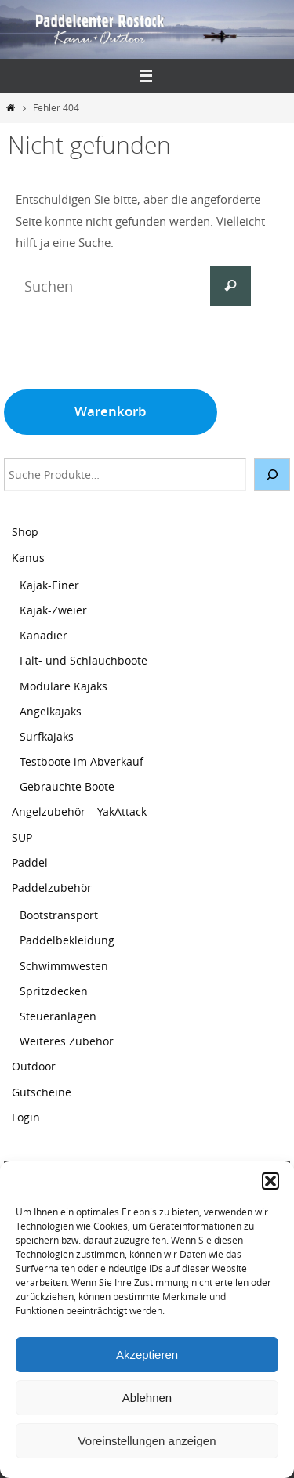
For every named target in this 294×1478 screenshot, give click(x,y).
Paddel (30, 862)
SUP (22, 837)
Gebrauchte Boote (67, 786)
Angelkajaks (51, 711)
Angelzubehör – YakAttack (79, 811)
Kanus (28, 557)
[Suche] (272, 474)
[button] (270, 1181)
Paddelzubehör (52, 887)
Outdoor (34, 1066)
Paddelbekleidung (67, 940)
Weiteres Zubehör (67, 1041)
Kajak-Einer (49, 585)
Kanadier (43, 635)
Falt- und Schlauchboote (83, 660)
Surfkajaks (47, 736)
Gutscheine (41, 1092)
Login (26, 1117)
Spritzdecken (54, 991)
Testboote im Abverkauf (81, 761)
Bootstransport (59, 914)
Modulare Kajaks (63, 686)
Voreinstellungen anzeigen (147, 1440)
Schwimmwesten (64, 965)
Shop (25, 531)
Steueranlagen (58, 1016)
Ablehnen (147, 1397)
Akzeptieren (147, 1354)
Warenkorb (110, 411)
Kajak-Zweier (53, 610)
